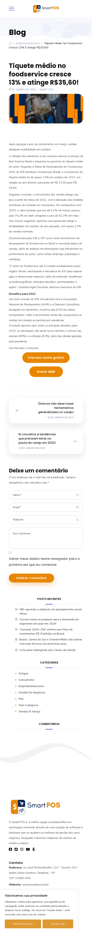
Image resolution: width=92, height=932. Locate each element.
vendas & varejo (29, 711)
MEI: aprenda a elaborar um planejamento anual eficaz (50, 611)
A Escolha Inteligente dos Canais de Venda (47, 650)
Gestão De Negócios (32, 692)
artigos (23, 673)
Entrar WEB (46, 371)
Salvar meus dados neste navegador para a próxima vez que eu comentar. (44, 561)
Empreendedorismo (28, 43)
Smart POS (46, 89)
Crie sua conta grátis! (46, 357)
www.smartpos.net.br (35, 885)
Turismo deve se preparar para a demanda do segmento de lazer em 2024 (49, 622)
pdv (21, 699)
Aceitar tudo (58, 923)
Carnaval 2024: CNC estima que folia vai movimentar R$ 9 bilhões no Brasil (46, 632)
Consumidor (26, 680)
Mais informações (23, 923)
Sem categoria (28, 705)
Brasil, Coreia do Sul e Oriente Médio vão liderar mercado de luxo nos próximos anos (50, 642)
